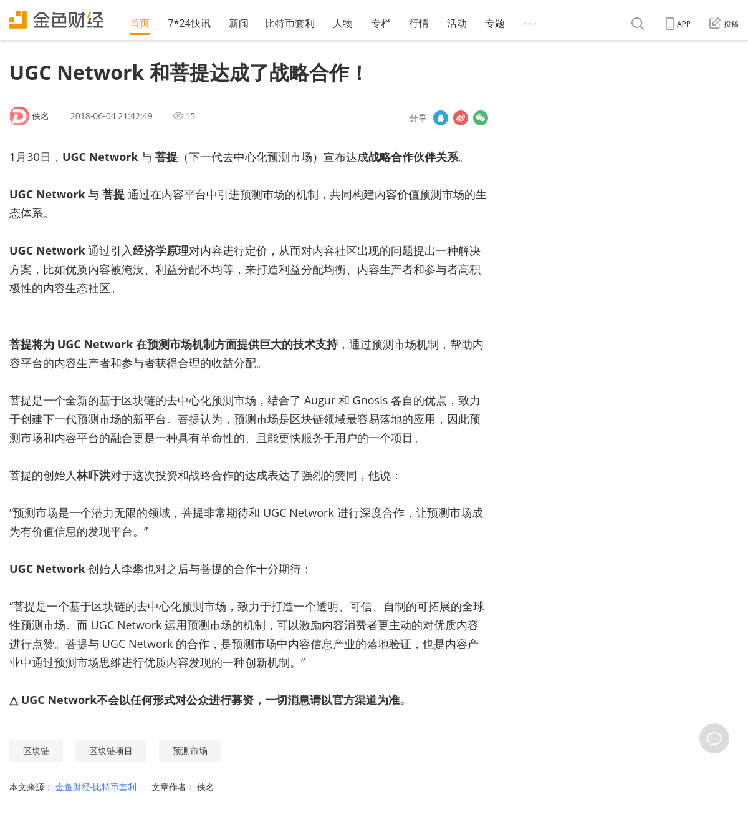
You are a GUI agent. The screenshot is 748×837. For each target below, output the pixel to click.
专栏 (381, 23)
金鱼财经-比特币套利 (97, 787)
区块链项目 (111, 750)
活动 (457, 23)
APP (678, 24)
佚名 (40, 116)
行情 (419, 23)
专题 (495, 23)
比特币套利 (290, 23)
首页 (140, 23)
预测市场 (190, 750)
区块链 (36, 750)
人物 (343, 23)
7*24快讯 (189, 23)
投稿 (724, 24)
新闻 (239, 23)
